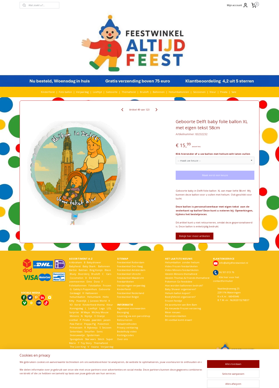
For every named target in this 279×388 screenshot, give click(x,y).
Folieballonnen (78, 285)
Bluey (73, 274)
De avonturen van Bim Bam (181, 304)
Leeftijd (97, 92)
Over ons (122, 339)
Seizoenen (199, 92)
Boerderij (83, 274)
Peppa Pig (90, 323)
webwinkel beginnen (154, 380)
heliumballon (77, 296)
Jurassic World (98, 300)
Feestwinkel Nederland (130, 293)
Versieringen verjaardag (131, 285)
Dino (89, 281)
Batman (83, 270)
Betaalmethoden (127, 323)
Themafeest (129, 92)
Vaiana (95, 346)
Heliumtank (94, 296)
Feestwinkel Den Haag (130, 266)
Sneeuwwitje (77, 335)
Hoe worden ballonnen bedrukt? (184, 285)
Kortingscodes (125, 335)
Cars (108, 274)
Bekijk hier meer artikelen (194, 236)
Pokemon (103, 323)
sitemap (128, 380)
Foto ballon (65, 92)
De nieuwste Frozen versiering (183, 308)
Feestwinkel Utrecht (129, 274)
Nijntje (88, 316)
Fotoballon (94, 285)
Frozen (107, 285)
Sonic (100, 331)
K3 (71, 304)
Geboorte (111, 92)
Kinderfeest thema (94, 304)
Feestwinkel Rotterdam (130, 262)
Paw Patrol (75, 323)
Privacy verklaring (127, 327)
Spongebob (76, 339)
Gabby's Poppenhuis (84, 289)
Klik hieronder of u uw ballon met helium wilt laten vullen (213, 153)
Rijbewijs (92, 327)
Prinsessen (75, 327)
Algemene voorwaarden (131, 308)
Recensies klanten (175, 316)
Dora (96, 281)
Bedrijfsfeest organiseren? (180, 296)
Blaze (107, 270)
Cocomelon (76, 277)
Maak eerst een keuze (215, 175)
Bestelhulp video (127, 331)
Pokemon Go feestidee (178, 281)
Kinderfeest (48, 92)
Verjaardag (82, 92)
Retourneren (124, 320)
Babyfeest (75, 266)
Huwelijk (81, 300)
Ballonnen (159, 92)
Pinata (223, 92)
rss (138, 380)
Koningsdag (76, 308)
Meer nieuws (172, 312)
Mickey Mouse (100, 312)
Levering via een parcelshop (133, 316)
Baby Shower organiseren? (180, 289)
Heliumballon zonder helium (182, 262)
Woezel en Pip (90, 354)
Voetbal (74, 350)
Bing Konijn (96, 270)
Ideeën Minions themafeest (181, 274)
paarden (97, 320)
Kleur (213, 92)
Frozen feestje (173, 300)
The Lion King (77, 346)
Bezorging (123, 312)
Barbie (73, 270)
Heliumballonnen (179, 92)
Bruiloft (144, 92)
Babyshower (94, 262)
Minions (74, 316)
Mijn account (237, 5)
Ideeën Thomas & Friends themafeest (187, 277)
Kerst (78, 304)
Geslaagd (75, 293)
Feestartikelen (125, 281)
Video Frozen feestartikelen (181, 266)
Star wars (90, 339)
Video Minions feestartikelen (182, 270)
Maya (87, 312)
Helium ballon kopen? (177, 293)
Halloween (91, 293)
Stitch (101, 339)
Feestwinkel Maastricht (130, 277)
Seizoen (106, 327)
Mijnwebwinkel (192, 380)
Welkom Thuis (93, 350)
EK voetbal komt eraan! (178, 320)
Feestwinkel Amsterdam (131, 270)
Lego (101, 308)
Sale (233, 92)
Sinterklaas (76, 331)
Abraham (76, 262)
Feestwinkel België (128, 296)
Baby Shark (89, 266)
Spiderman (93, 335)
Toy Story (86, 343)
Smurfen (89, 331)
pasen (107, 320)
